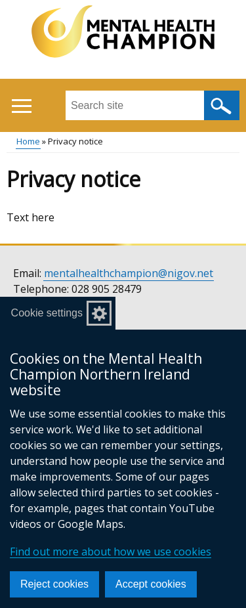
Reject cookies (54, 584)
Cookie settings (47, 312)
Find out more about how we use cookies (110, 551)
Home (28, 141)
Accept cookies (150, 584)
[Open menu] (21, 106)
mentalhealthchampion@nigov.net (128, 273)
